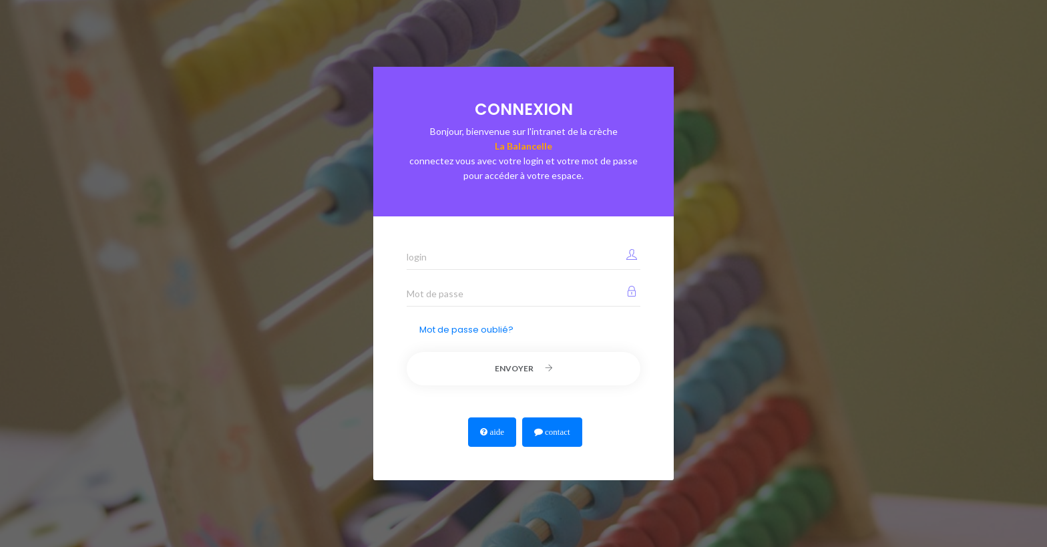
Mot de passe (435, 293)
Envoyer (524, 368)
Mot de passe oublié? (466, 329)
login (417, 256)
